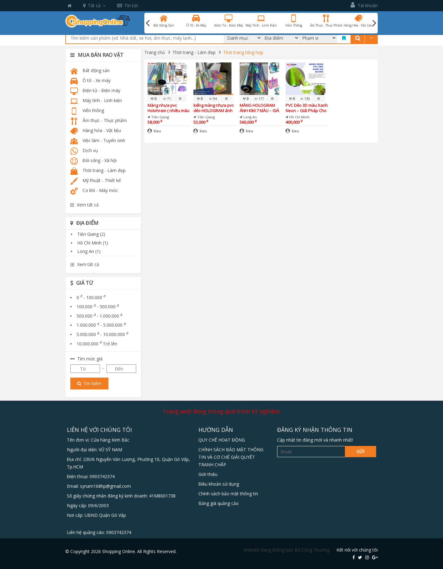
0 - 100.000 (91, 297)
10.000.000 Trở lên (97, 344)
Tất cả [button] (94, 5)
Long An (89, 251)
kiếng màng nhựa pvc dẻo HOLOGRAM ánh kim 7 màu (213, 108)
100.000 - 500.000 (98, 306)
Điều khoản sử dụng (218, 484)
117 (259, 98)
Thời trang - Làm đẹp (194, 52)
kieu (154, 131)
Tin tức (127, 5)
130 (305, 98)
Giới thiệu (207, 474)
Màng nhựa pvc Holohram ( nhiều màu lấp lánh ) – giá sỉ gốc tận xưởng (168, 108)
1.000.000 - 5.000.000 (101, 325)
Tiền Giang (91, 234)
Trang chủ (154, 52)
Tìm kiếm (89, 383)
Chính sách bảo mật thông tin (228, 494)
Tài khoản (364, 5)
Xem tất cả (84, 205)
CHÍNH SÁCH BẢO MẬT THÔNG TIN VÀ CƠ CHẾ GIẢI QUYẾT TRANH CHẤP (230, 457)
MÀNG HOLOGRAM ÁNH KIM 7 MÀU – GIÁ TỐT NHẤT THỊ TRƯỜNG (259, 108)
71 (167, 98)
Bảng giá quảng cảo (218, 503)
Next (374, 23)
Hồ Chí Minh (92, 243)
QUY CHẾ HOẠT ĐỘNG (221, 440)
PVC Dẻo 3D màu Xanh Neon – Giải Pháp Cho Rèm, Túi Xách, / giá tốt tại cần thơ (307, 108)
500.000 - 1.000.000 (99, 316)
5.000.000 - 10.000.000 (102, 334)
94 (213, 98)
